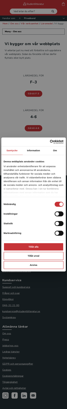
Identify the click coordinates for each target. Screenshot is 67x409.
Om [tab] (55, 150)
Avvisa (33, 265)
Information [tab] (33, 150)
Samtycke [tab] (12, 150)
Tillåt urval (33, 256)
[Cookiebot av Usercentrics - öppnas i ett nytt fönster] (49, 142)
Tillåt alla (34, 246)
